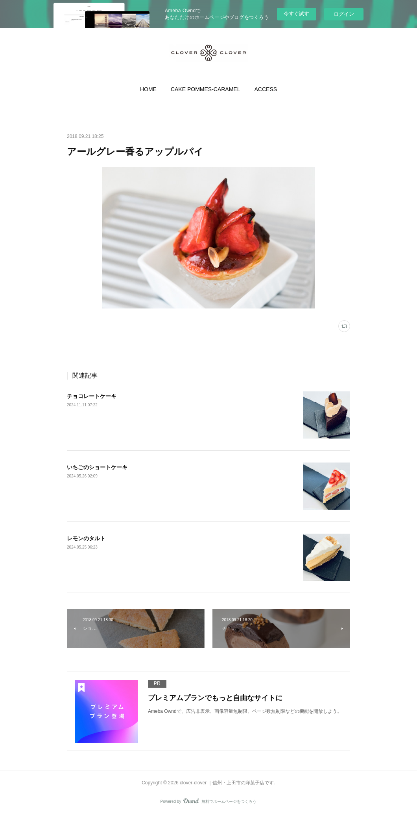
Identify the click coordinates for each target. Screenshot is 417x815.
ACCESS (266, 89)
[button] (148, 89)
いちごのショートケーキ (97, 467)
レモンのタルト (86, 538)
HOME (148, 89)
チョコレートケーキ (91, 396)
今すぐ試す (296, 14)
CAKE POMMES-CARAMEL (205, 89)
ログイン (344, 14)
